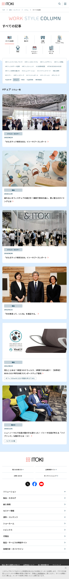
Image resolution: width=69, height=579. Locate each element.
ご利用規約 (40, 573)
